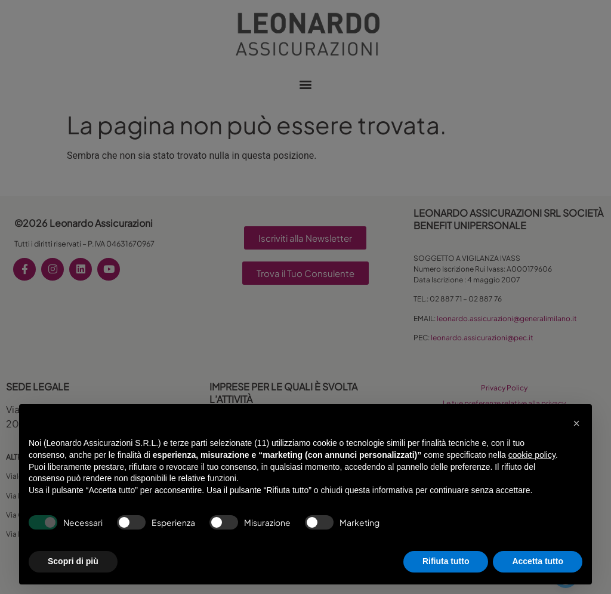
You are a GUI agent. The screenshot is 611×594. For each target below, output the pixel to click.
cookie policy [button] (532, 455)
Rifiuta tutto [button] (446, 561)
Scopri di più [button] (73, 561)
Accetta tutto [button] (537, 561)
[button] (576, 423)
